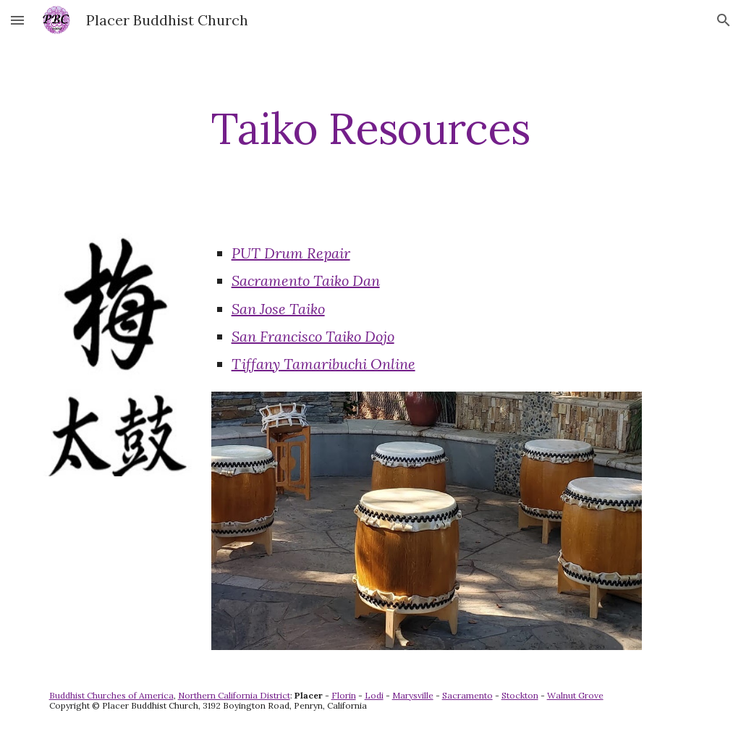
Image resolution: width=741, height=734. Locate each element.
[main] (370, 128)
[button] (17, 20)
